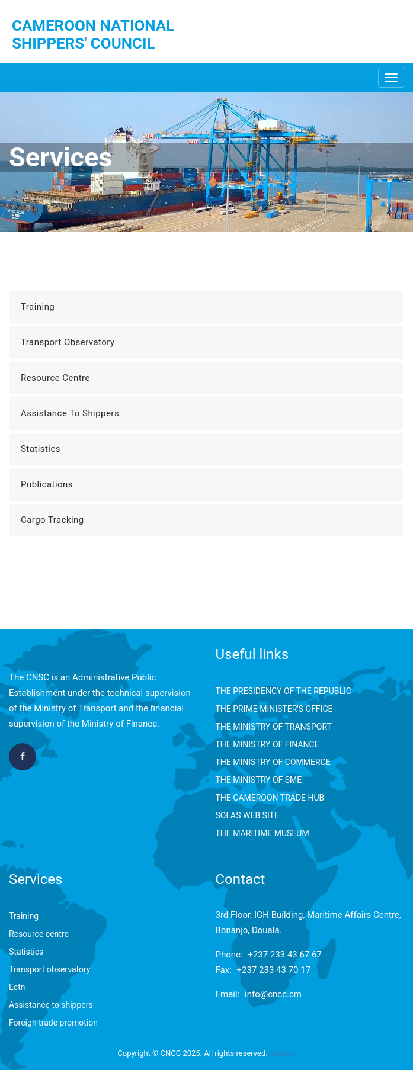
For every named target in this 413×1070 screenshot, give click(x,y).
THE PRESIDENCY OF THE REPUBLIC (283, 691)
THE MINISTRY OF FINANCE (267, 744)
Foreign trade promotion (53, 1022)
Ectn (17, 987)
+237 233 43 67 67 (285, 954)
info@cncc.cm (273, 994)
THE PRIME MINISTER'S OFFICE (274, 709)
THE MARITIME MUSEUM (262, 833)
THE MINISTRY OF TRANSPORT (274, 726)
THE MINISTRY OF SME (259, 780)
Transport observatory (49, 969)
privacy (283, 1053)
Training (38, 306)
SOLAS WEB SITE (247, 815)
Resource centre (39, 934)
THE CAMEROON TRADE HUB (270, 797)
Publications (47, 484)
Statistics (40, 449)
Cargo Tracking (52, 520)
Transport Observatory (67, 342)
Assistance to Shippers (70, 413)
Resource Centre (55, 377)
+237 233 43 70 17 (274, 970)
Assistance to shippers (51, 1005)
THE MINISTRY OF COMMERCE (273, 762)
